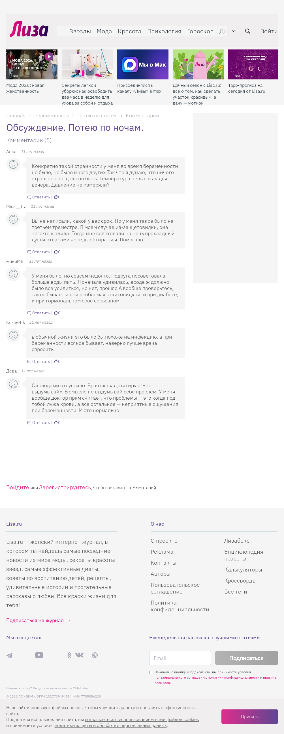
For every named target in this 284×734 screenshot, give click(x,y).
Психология (161, 27)
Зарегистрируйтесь (65, 487)
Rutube (55, 655)
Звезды (76, 27)
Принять (250, 716)
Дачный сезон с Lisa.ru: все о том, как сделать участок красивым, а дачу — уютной (197, 86)
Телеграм (9, 655)
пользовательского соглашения (180, 677)
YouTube (39, 655)
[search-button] (244, 27)
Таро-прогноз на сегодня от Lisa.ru (246, 80)
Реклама (162, 551)
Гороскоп (196, 27)
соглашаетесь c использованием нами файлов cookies (142, 719)
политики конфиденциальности (233, 677)
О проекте (164, 540)
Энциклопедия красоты (243, 555)
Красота (126, 27)
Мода (100, 27)
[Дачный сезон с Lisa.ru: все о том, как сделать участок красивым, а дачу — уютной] (198, 57)
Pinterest (95, 655)
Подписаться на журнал (35, 620)
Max (24, 655)
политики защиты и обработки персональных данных (111, 725)
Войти (265, 27)
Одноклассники (69, 655)
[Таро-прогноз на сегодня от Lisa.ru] (253, 57)
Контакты (163, 562)
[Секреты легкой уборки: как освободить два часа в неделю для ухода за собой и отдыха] (87, 57)
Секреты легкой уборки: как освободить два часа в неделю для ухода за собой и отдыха (87, 86)
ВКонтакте (79, 655)
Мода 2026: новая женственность (25, 80)
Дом (222, 27)
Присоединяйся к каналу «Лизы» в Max (139, 80)
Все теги (235, 591)
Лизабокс (236, 540)
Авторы (160, 573)
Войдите (17, 487)
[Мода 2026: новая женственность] (31, 57)
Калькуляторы (243, 569)
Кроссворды (240, 580)
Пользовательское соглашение (175, 588)
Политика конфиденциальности (180, 606)
